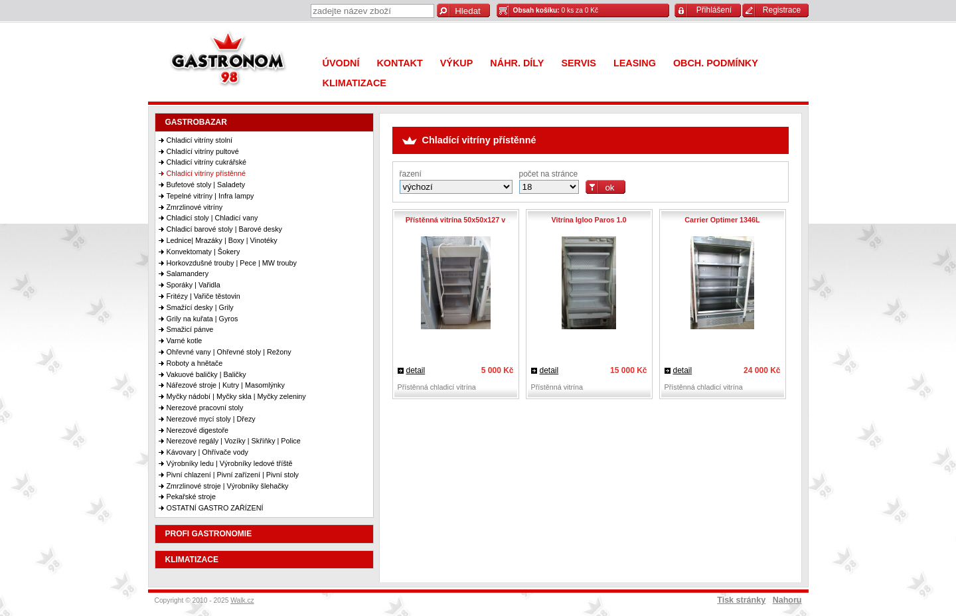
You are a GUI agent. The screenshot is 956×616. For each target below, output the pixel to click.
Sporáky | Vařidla (193, 285)
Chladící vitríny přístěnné (206, 173)
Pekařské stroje (191, 497)
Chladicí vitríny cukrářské (207, 162)
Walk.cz (242, 600)
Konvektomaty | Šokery (203, 252)
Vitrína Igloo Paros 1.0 (588, 220)
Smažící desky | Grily (200, 307)
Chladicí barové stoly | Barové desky (224, 229)
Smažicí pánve (190, 329)
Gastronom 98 (231, 61)
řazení (411, 174)
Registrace (782, 10)
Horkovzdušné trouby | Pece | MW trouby (232, 263)
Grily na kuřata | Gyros (202, 319)
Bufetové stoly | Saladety (206, 185)
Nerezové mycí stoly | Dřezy (211, 419)
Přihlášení (714, 10)
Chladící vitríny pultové (203, 151)
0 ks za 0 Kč (556, 10)
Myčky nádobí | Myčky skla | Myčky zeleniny (236, 396)
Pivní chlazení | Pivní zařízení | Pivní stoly (233, 475)
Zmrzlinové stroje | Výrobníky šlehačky (228, 486)
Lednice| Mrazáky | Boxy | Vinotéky (222, 240)
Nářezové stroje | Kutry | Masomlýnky (226, 385)
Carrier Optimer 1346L (721, 220)
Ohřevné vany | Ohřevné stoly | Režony (229, 352)
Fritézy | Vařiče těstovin (203, 296)
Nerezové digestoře (198, 430)
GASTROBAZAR (196, 122)
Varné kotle (184, 341)
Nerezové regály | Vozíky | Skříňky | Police (234, 441)
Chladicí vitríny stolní (200, 140)
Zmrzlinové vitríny (195, 207)
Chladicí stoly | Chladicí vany (212, 218)
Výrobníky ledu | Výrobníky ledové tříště (230, 463)
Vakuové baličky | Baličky (206, 374)
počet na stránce (548, 174)
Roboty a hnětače (195, 363)
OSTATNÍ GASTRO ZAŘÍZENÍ (215, 508)
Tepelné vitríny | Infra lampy (210, 196)
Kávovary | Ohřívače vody (207, 452)
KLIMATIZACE (191, 559)
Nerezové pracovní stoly (205, 408)
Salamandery (188, 273)
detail (416, 370)
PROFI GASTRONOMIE (208, 533)
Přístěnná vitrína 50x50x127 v (456, 220)
